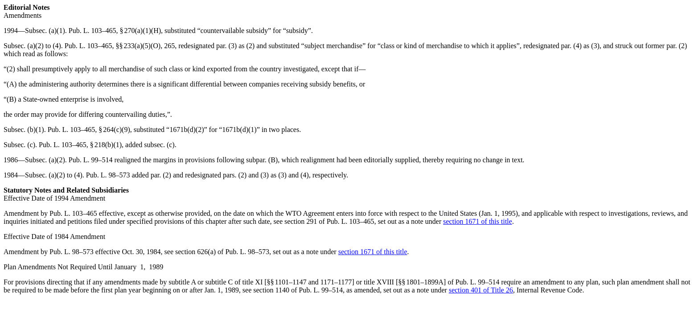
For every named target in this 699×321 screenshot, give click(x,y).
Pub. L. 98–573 (108, 175)
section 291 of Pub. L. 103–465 (329, 221)
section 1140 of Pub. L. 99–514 (298, 290)
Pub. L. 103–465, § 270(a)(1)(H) (115, 30)
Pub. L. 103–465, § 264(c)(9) (89, 129)
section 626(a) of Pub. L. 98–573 (222, 251)
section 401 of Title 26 (481, 290)
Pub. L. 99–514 (91, 160)
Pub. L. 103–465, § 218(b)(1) (80, 144)
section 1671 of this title (477, 221)
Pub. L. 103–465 (88, 45)
